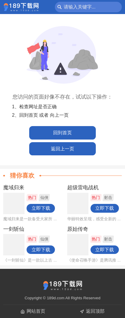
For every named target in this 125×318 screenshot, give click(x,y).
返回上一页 (62, 148)
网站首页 (32, 311)
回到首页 (62, 132)
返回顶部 (92, 311)
